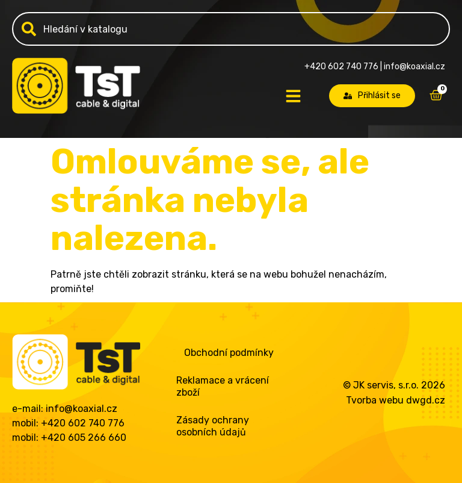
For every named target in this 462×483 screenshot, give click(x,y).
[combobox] (231, 29)
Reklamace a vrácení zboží (222, 386)
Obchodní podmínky (229, 352)
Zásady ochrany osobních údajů (212, 426)
